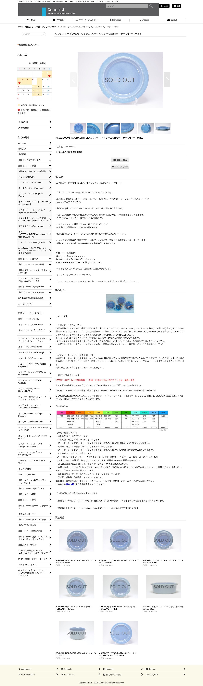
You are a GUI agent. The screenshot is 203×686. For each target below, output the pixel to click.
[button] (73, 79)
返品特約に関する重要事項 (69, 152)
